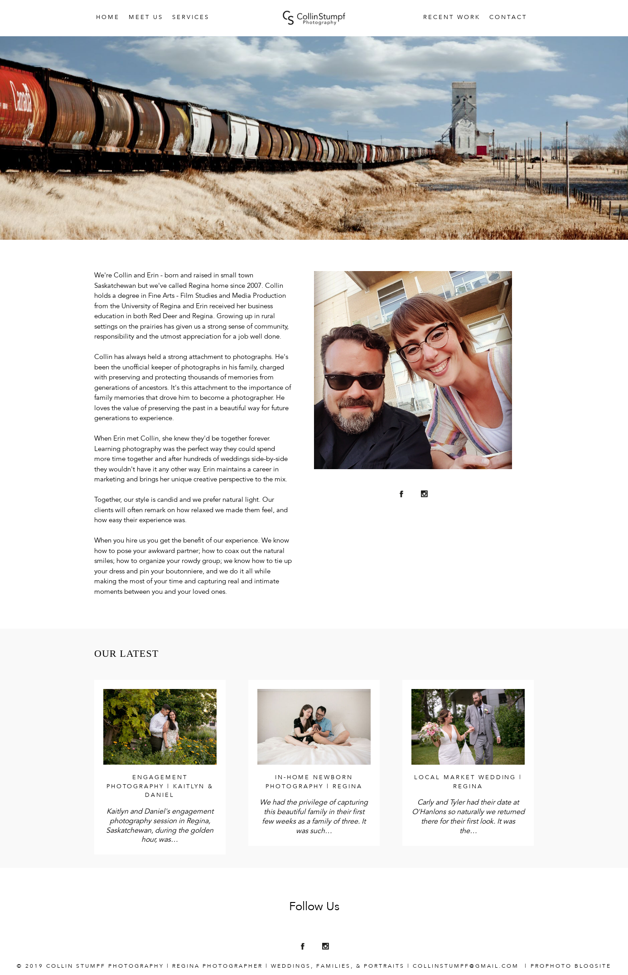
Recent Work (451, 18)
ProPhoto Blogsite (571, 966)
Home (108, 18)
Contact (508, 18)
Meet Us (146, 18)
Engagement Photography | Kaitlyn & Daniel (160, 787)
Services (190, 18)
